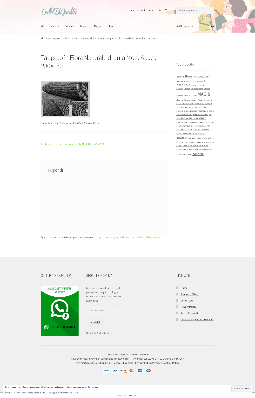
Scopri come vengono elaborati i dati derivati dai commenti (128, 237)
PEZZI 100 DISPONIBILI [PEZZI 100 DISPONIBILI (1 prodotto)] (185, 104)
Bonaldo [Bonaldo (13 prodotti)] (191, 76)
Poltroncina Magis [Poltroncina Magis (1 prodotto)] (183, 122)
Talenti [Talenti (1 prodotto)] (202, 134)
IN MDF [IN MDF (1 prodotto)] (201, 81)
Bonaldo (69, 26)
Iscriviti (95, 322)
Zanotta (54, 26)
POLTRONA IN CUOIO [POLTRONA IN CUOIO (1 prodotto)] (206, 111)
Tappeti (84, 26)
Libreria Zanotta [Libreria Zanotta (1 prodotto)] (190, 95)
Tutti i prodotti (138, 10)
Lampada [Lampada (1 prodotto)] (196, 85)
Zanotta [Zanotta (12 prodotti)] (198, 154)
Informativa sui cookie (69, 392)
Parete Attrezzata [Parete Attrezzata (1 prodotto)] (205, 100)
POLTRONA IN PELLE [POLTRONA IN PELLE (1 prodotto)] (184, 115)
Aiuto (151, 10)
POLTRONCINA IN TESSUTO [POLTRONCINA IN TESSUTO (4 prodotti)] (191, 118)
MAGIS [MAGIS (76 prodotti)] (203, 94)
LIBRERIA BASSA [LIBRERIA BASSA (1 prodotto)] (197, 89)
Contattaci (187, 300)
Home (48, 38)
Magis (97, 26)
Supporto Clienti (190, 294)
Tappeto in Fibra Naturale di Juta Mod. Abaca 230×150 (78, 38)
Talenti (110, 26)
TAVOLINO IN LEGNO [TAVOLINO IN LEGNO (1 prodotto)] (195, 138)
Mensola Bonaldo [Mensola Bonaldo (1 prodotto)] (191, 100)
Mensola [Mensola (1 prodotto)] (179, 100)
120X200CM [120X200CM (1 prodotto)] (180, 77)
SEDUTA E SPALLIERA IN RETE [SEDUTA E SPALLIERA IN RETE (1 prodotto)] (187, 134)
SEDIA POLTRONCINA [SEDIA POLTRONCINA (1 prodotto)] (201, 130)
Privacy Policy (188, 306)
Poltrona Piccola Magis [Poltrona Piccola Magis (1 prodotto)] (202, 115)
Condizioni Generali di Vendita (116, 362)
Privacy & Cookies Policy (165, 362)
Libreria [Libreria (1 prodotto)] (187, 89)
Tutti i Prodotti (189, 313)
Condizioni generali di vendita (197, 319)
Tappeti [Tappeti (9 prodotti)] (181, 138)
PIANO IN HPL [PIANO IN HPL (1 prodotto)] (200, 104)
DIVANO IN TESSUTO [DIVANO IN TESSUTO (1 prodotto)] (190, 81)
